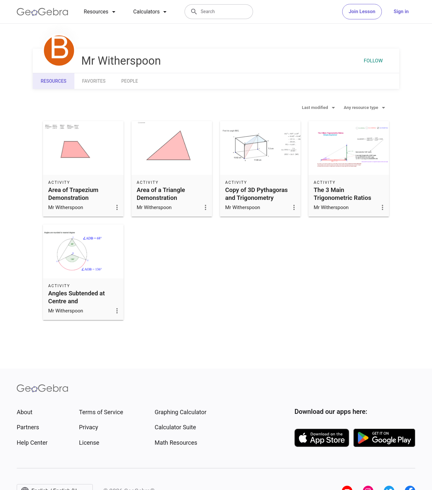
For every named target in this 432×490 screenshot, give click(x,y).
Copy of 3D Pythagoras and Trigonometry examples (256, 197)
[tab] (101, 12)
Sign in (401, 11)
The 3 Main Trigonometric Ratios (342, 194)
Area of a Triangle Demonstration (161, 194)
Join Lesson (362, 11)
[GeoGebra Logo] (42, 12)
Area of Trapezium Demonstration (73, 194)
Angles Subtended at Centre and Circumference (76, 301)
